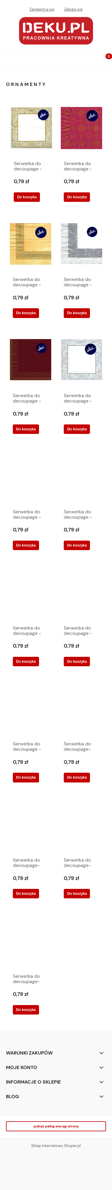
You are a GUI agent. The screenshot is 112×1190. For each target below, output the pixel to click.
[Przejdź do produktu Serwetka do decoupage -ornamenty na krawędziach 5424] (30, 361)
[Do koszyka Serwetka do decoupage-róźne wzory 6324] (26, 1010)
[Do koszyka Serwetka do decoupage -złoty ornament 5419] (26, 777)
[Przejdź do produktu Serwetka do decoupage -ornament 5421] (30, 245)
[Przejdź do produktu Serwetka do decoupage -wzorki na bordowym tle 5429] (30, 477)
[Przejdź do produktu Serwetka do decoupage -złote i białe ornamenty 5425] (81, 593)
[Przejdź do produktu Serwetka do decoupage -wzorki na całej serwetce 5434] (81, 477)
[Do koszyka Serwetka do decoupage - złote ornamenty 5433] (27, 197)
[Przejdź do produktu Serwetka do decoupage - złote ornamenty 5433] (31, 129)
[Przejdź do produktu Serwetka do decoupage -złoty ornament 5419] (30, 710)
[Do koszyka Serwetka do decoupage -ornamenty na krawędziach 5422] (77, 313)
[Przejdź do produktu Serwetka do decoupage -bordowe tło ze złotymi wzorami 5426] (81, 129)
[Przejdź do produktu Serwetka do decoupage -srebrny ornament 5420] (81, 361)
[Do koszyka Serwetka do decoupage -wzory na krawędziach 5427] (26, 661)
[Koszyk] (104, 61)
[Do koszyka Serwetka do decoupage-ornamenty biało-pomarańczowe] (26, 893)
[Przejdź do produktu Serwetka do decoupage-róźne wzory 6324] (30, 942)
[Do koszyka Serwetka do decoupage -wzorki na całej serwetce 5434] (77, 545)
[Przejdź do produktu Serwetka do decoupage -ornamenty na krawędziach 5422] (81, 245)
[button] (7, 59)
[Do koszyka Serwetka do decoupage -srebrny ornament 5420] (77, 429)
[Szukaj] (89, 59)
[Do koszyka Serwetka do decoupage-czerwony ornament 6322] (77, 777)
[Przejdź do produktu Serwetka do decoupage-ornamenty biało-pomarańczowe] (30, 826)
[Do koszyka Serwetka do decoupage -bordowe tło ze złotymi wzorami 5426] (77, 197)
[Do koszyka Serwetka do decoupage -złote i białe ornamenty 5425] (77, 661)
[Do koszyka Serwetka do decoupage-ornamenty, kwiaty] (77, 893)
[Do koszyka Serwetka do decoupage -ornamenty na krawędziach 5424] (26, 429)
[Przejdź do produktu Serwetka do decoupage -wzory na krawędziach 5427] (30, 593)
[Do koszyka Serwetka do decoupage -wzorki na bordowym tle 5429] (26, 545)
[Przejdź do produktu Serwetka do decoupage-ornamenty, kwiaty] (81, 826)
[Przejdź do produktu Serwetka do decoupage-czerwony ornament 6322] (81, 710)
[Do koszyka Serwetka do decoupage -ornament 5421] (26, 313)
